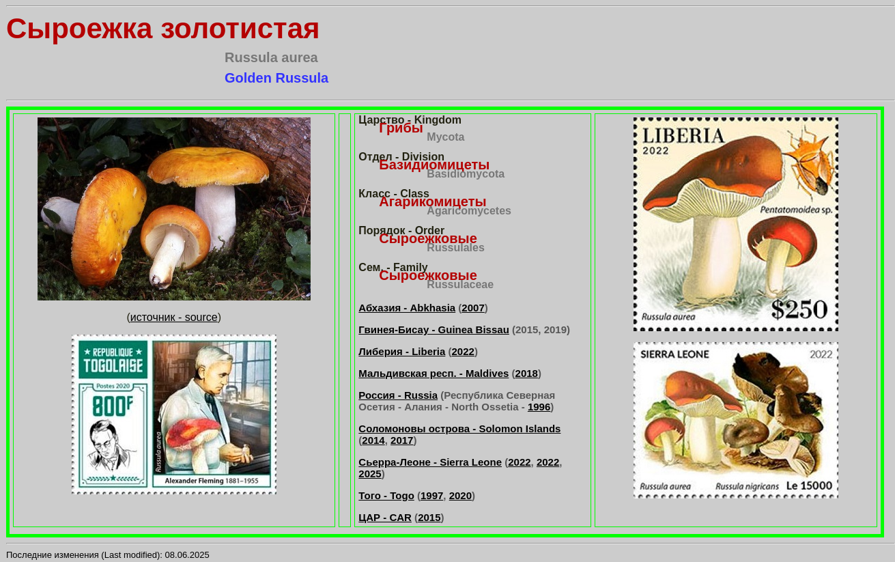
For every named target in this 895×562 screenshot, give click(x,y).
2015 (429, 517)
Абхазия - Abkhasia (406, 307)
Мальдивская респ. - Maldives (433, 373)
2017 (401, 440)
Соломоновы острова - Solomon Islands (459, 428)
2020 (460, 495)
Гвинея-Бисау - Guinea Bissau (433, 329)
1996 (539, 406)
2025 (369, 473)
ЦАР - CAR (385, 517)
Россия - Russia (398, 395)
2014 (373, 440)
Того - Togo (386, 495)
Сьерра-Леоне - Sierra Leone (430, 462)
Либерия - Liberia (401, 351)
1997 (432, 495)
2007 (472, 307)
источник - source (174, 317)
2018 (526, 373)
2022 (463, 351)
